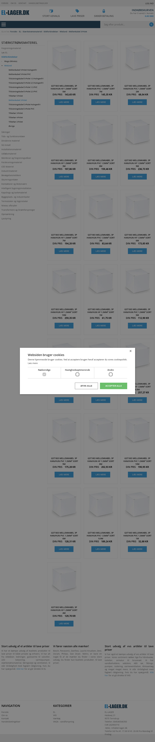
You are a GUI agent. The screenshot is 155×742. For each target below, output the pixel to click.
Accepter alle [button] (113, 385)
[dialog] (77, 371)
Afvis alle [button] (86, 385)
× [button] (130, 351)
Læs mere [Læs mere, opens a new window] (33, 363)
